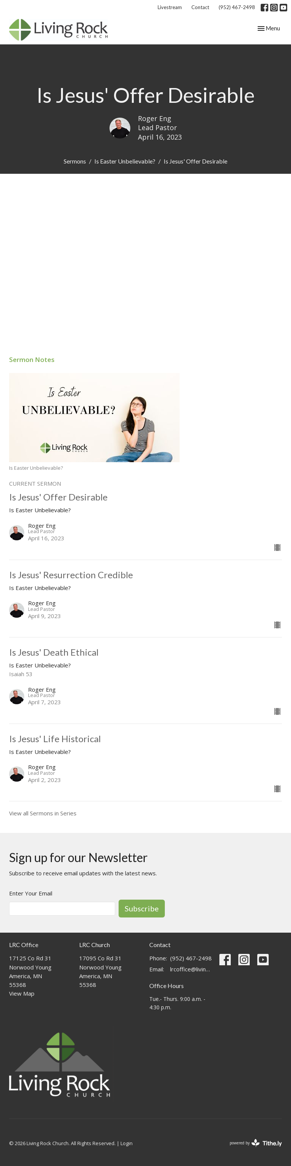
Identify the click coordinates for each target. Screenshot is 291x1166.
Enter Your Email (30, 893)
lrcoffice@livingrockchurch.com (191, 969)
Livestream (170, 7)
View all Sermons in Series (43, 813)
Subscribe (142, 908)
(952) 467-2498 (237, 7)
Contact (200, 7)
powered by (256, 1143)
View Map (21, 993)
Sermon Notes (32, 359)
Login (126, 1143)
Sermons (75, 161)
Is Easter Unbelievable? (124, 161)
